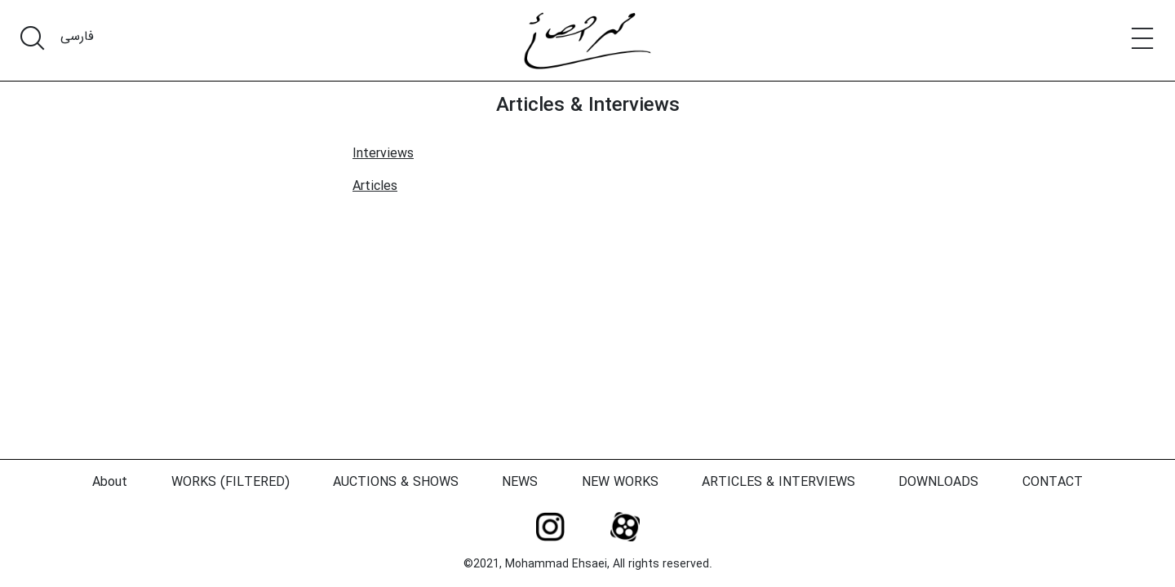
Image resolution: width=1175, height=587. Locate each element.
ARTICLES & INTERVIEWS (778, 482)
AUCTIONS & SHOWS (396, 482)
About (109, 482)
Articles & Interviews (588, 105)
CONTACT (1052, 482)
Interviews (383, 153)
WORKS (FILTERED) (230, 482)
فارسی (77, 36)
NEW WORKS (620, 482)
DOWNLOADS (938, 482)
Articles (374, 186)
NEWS (520, 482)
